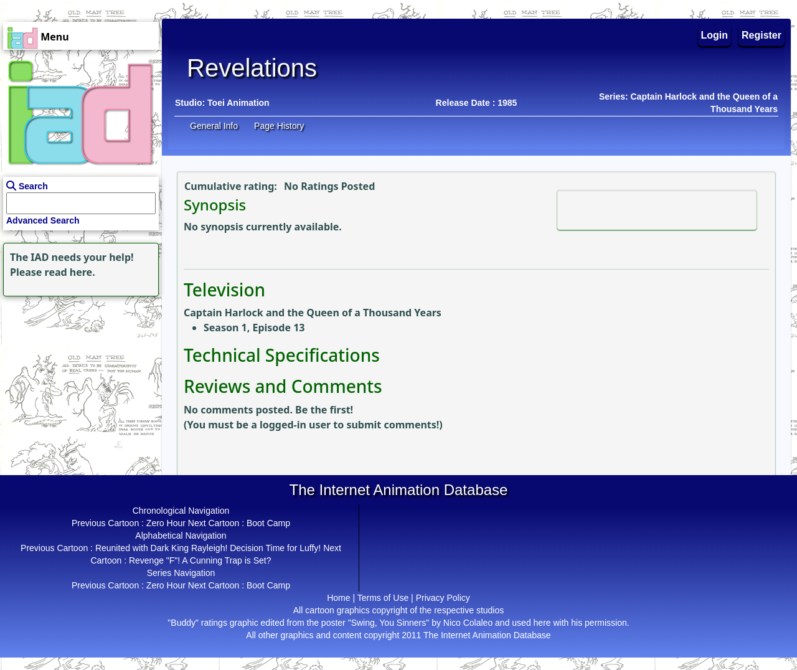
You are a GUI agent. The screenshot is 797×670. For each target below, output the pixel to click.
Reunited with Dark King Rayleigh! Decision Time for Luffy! (208, 548)
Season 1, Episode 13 (254, 327)
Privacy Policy (443, 598)
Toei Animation (238, 103)
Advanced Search (43, 220)
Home (338, 598)
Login (715, 35)
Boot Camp (268, 523)
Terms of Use (382, 598)
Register (761, 35)
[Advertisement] (78, 377)
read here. (70, 272)
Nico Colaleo (468, 623)
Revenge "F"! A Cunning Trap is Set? (200, 560)
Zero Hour (166, 523)
